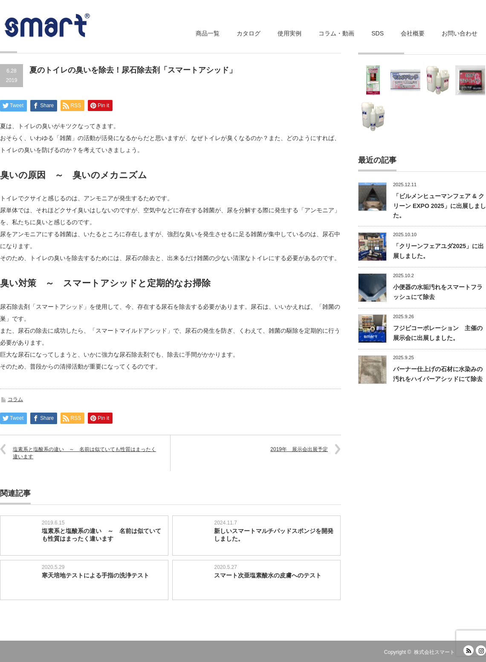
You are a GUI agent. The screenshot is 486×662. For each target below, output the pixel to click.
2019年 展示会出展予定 (299, 449)
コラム (15, 399)
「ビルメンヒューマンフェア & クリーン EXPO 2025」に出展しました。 (439, 206)
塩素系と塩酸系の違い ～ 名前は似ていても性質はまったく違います (84, 453)
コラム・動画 (336, 33)
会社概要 (413, 33)
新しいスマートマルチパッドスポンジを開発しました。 (273, 534)
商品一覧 (208, 33)
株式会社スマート (434, 652)
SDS (377, 33)
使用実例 (289, 33)
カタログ (248, 33)
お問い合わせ (459, 33)
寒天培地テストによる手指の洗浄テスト (95, 575)
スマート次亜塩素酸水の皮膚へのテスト (267, 575)
